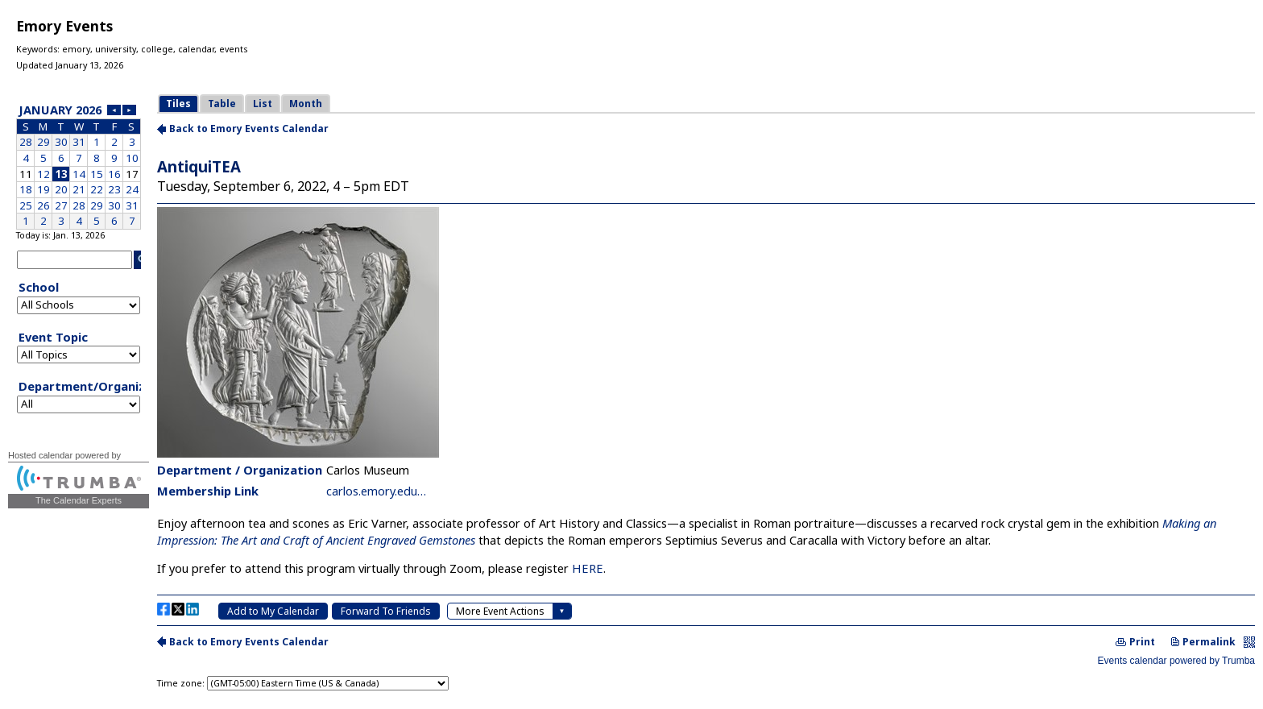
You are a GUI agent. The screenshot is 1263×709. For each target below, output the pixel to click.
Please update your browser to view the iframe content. (78, 165)
